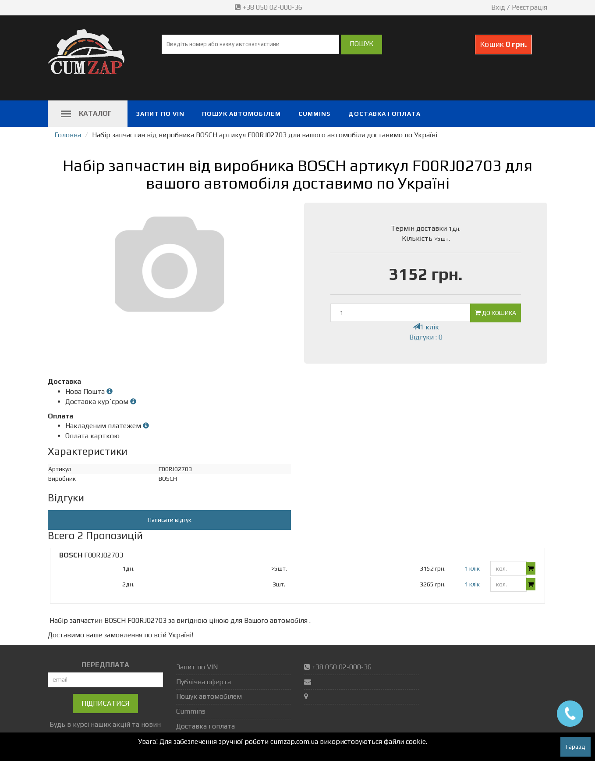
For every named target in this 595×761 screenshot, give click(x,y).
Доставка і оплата (384, 113)
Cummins (314, 113)
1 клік (426, 327)
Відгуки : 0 (426, 337)
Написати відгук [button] (169, 519)
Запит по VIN (160, 113)
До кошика (495, 312)
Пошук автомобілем (241, 113)
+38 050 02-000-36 (269, 7)
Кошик (503, 44)
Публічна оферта (203, 682)
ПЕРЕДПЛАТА (105, 665)
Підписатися (105, 703)
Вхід (498, 7)
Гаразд (575, 746)
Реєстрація (529, 7)
